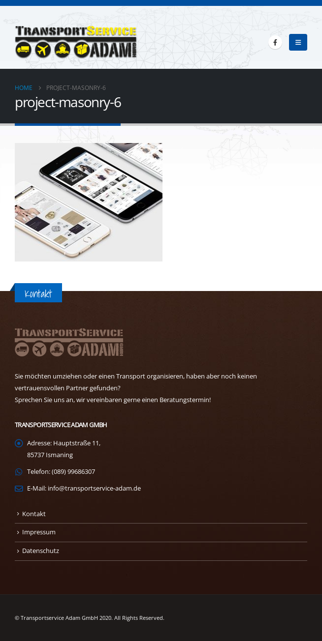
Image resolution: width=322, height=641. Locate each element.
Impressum (39, 532)
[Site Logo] (76, 42)
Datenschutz (40, 551)
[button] (298, 42)
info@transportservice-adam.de (94, 488)
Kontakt (34, 514)
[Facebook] (275, 42)
